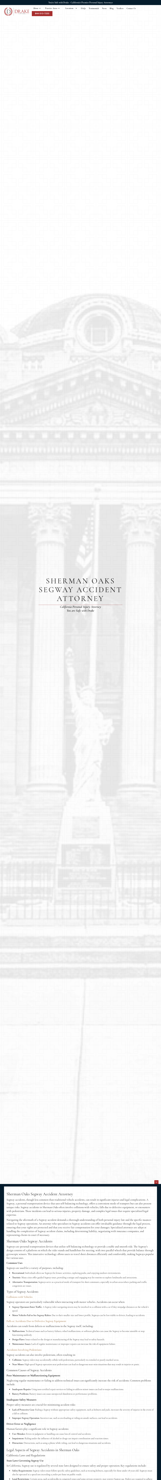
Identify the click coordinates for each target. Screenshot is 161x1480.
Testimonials (94, 8)
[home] (16, 12)
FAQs (83, 8)
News (104, 8)
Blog (111, 8)
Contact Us (131, 8)
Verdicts (120, 8)
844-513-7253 (42, 13)
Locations (69, 8)
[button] (37, 8)
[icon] (156, 1182)
